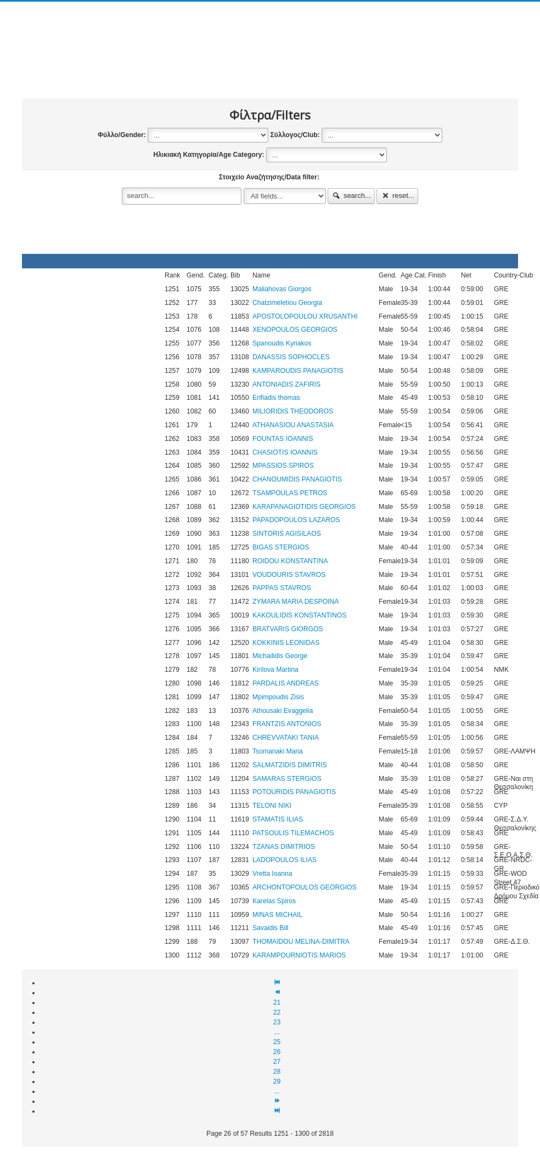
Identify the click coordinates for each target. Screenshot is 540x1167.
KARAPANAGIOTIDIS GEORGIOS (304, 507)
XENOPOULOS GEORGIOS (295, 329)
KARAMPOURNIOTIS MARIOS (299, 955)
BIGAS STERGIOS (280, 547)
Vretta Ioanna (272, 873)
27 (277, 1062)
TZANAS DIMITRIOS (283, 847)
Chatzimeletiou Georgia (287, 303)
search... (351, 195)
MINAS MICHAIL (277, 915)
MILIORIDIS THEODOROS (292, 411)
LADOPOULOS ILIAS (284, 860)
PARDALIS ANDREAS (285, 683)
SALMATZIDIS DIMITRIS (289, 765)
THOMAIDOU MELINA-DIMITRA (301, 941)
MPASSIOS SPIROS (283, 465)
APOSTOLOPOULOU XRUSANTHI (305, 316)
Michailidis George (279, 656)
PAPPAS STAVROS (281, 588)
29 (277, 1081)
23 (277, 1022)
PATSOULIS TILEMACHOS (293, 833)
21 (277, 1002)
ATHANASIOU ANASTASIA (293, 425)
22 (277, 1012)
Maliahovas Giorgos (281, 289)
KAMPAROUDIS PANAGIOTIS (298, 371)
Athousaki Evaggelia (282, 711)
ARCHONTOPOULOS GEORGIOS (304, 887)
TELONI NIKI (271, 805)
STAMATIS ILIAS (277, 819)
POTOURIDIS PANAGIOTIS (294, 792)
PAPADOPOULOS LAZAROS (296, 520)
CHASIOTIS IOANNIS (285, 452)
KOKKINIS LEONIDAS (285, 643)
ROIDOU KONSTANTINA (290, 561)
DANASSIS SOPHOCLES (291, 357)
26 (277, 1052)
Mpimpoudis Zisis (278, 697)
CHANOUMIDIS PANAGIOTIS (297, 479)
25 (277, 1042)
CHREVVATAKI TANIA (285, 737)
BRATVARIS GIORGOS (287, 629)
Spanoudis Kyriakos (281, 343)
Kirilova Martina (275, 669)
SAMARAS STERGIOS (287, 779)
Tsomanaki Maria (277, 751)
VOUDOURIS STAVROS (288, 575)
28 (277, 1071)
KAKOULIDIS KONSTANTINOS (299, 615)
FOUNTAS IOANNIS (282, 439)
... (276, 1032)
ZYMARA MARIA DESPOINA (295, 601)
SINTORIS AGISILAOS (286, 533)
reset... (397, 195)
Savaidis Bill (270, 928)
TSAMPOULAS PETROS (289, 493)
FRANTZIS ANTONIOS (286, 724)
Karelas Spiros (274, 901)
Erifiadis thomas (276, 397)
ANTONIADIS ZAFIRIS (286, 384)
